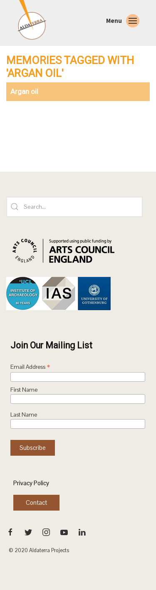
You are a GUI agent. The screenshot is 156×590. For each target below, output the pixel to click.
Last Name (23, 414)
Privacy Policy (31, 483)
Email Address (30, 368)
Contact (36, 502)
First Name (23, 389)
